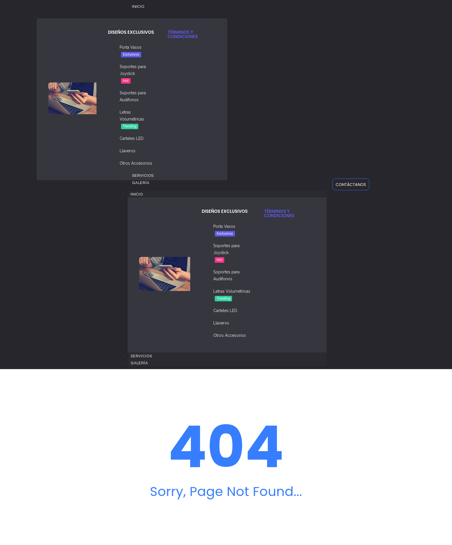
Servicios (141, 356)
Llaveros (127, 151)
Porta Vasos (131, 47)
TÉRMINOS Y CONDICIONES (182, 34)
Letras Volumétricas (231, 291)
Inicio (140, 194)
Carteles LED (132, 138)
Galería (139, 363)
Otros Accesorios (136, 163)
